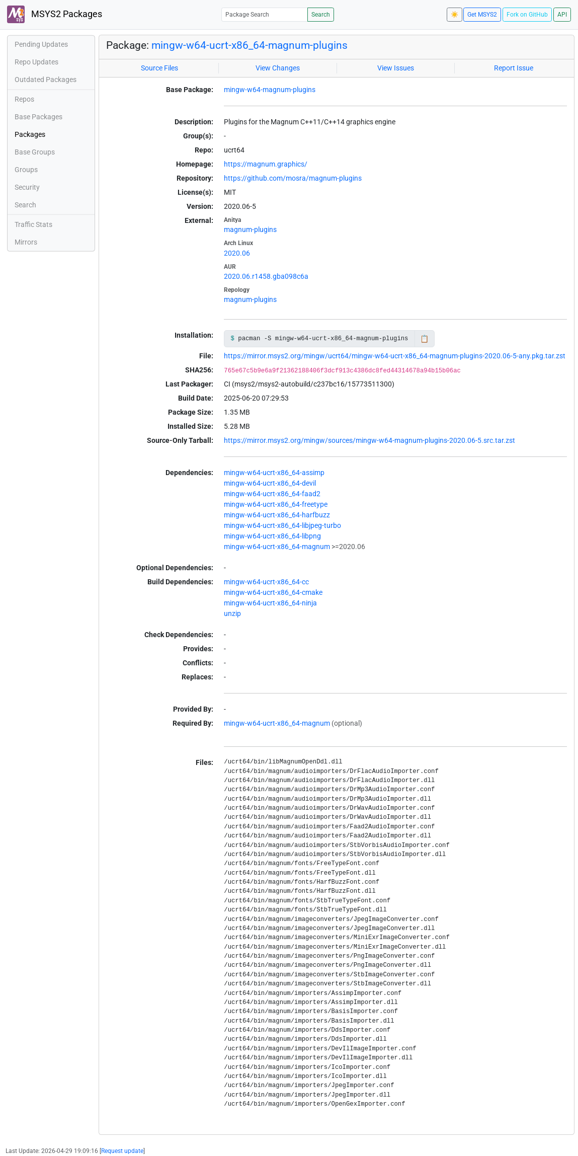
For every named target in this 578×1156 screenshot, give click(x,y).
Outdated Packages (45, 79)
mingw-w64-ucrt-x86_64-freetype (275, 504)
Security (27, 187)
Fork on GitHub (527, 14)
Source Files (159, 68)
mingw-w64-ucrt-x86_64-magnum (277, 547)
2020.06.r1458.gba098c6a (266, 276)
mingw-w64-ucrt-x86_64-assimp (274, 473)
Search (320, 14)
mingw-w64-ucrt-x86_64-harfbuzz (277, 515)
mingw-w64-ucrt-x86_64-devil (270, 483)
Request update (122, 1150)
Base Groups (35, 152)
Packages (30, 134)
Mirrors (26, 242)
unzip (232, 613)
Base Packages (38, 117)
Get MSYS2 (482, 14)
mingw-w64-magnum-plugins (269, 90)
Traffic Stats (33, 224)
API (562, 14)
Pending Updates (41, 44)
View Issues (395, 68)
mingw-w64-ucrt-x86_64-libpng (272, 536)
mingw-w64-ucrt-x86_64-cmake (273, 592)
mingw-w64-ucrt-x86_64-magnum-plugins (249, 45)
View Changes (278, 68)
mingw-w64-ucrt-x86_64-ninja (270, 603)
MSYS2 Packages (54, 14)
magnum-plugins (250, 229)
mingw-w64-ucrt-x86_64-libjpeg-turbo (282, 525)
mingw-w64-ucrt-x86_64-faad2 (272, 494)
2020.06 (237, 253)
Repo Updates (36, 62)
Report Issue (513, 68)
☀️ (454, 14)
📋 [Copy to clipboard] (424, 339)
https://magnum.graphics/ (265, 164)
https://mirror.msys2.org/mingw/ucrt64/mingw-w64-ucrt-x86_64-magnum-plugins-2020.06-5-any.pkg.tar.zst (394, 356)
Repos (24, 99)
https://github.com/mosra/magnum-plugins (293, 178)
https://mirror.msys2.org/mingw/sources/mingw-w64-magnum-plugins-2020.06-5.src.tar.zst (369, 440)
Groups (26, 170)
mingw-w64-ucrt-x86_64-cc (266, 582)
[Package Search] (264, 14)
